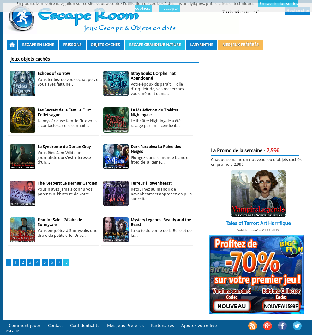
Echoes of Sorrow (54, 73)
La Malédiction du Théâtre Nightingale (154, 112)
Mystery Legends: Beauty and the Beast (161, 222)
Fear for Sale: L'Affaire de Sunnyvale (60, 222)
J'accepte (169, 8)
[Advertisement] (256, 97)
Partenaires (162, 325)
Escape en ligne (38, 44)
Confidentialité (85, 325)
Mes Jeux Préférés (240, 44)
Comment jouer (25, 325)
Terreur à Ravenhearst (151, 183)
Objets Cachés (105, 44)
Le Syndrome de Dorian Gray (64, 146)
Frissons (72, 44)
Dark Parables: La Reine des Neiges (156, 149)
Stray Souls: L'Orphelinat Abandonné (153, 76)
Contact (55, 325)
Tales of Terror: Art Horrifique (258, 223)
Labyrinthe (201, 44)
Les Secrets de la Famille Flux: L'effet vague (64, 112)
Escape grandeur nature (155, 44)
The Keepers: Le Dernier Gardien (67, 183)
